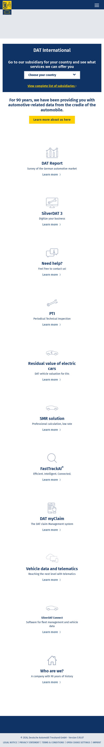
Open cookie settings (78, 742)
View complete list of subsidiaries (52, 86)
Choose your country (52, 75)
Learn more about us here (52, 119)
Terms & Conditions (53, 742)
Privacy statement (29, 742)
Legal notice (10, 742)
